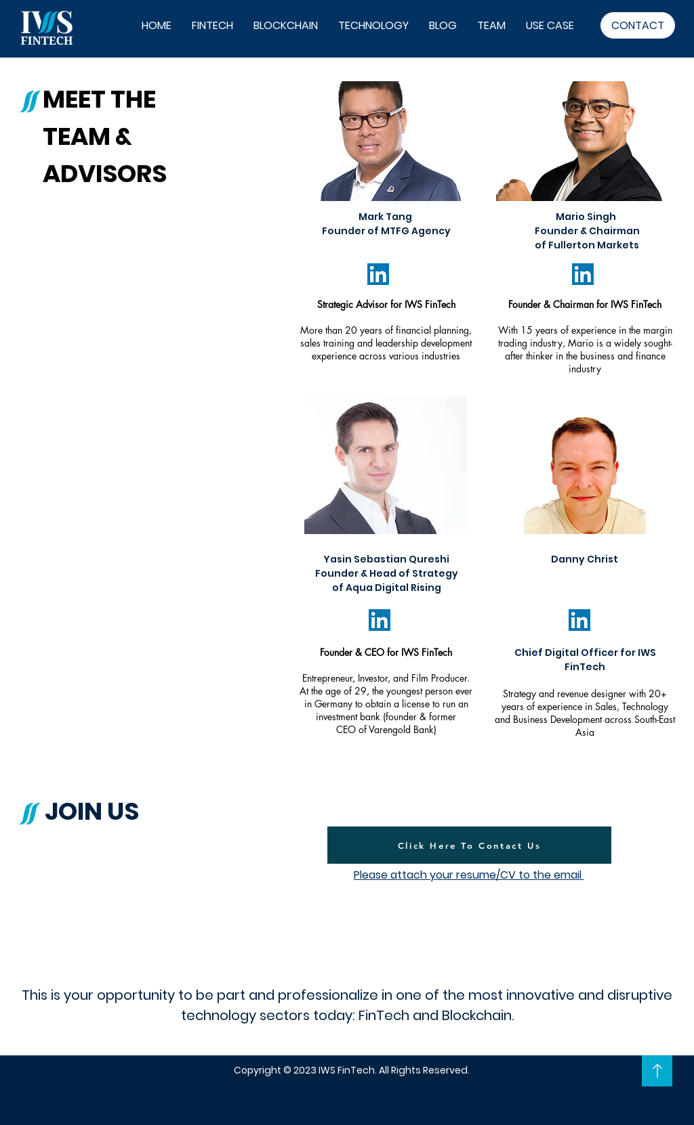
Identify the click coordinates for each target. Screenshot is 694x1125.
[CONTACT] (637, 25)
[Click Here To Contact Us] (469, 845)
